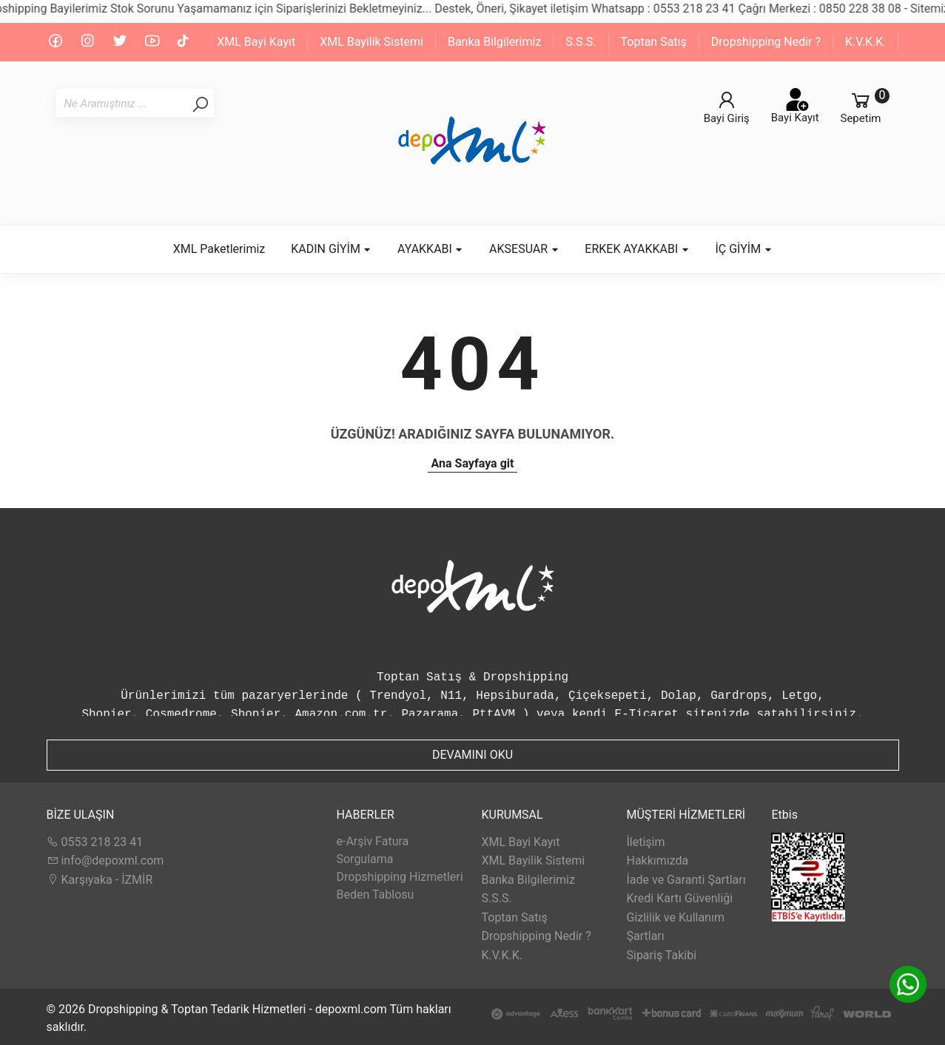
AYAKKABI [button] (430, 249)
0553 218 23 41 (95, 842)
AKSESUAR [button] (524, 249)
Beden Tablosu (375, 894)
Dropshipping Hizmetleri (399, 877)
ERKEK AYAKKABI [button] (637, 249)
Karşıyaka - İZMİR (100, 880)
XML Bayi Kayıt (256, 42)
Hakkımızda (657, 860)
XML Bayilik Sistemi (371, 42)
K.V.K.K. (865, 42)
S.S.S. (580, 42)
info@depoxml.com (105, 860)
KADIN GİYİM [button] (331, 249)
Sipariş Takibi (661, 955)
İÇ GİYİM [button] (743, 249)
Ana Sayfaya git (472, 463)
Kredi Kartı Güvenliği (679, 898)
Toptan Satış (654, 42)
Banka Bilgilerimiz (494, 42)
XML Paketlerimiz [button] (219, 249)
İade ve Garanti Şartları (685, 880)
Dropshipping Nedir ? (766, 42)
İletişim (645, 842)
